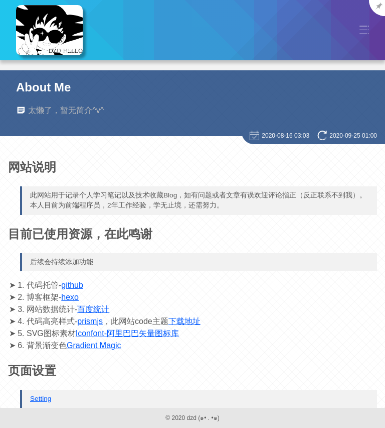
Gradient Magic (94, 345)
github (72, 285)
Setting (40, 398)
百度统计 (93, 309)
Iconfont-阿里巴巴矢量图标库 (127, 333)
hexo (70, 297)
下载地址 (184, 321)
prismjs (90, 321)
